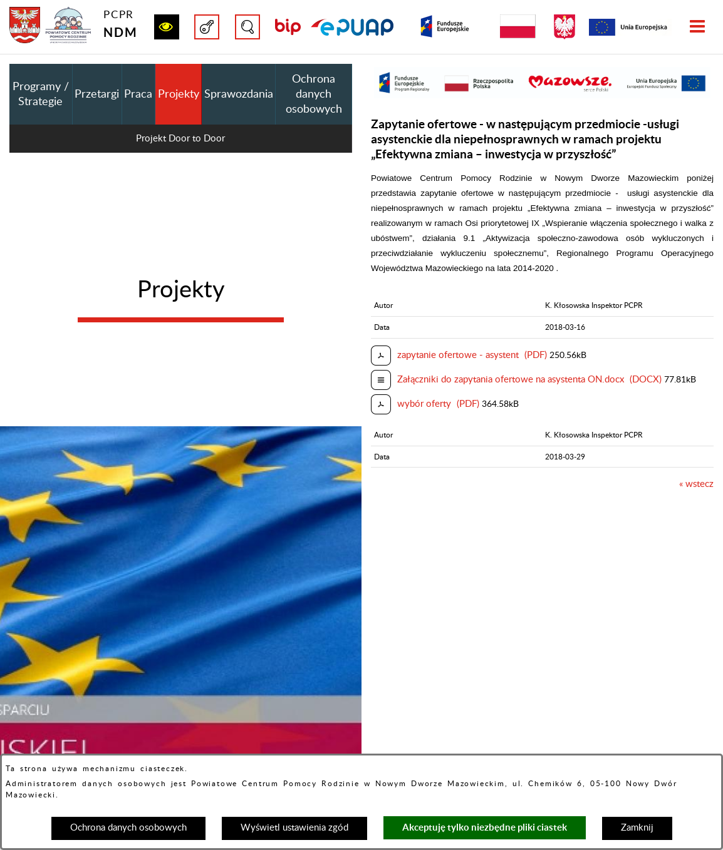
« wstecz (696, 484)
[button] (166, 26)
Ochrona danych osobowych (128, 827)
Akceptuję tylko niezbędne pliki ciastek (484, 827)
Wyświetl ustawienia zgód (294, 827)
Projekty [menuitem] (178, 94)
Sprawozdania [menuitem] (238, 94)
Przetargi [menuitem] (97, 94)
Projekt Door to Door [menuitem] (180, 138)
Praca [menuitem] (138, 94)
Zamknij (637, 827)
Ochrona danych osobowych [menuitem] (314, 94)
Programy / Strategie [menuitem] (41, 94)
